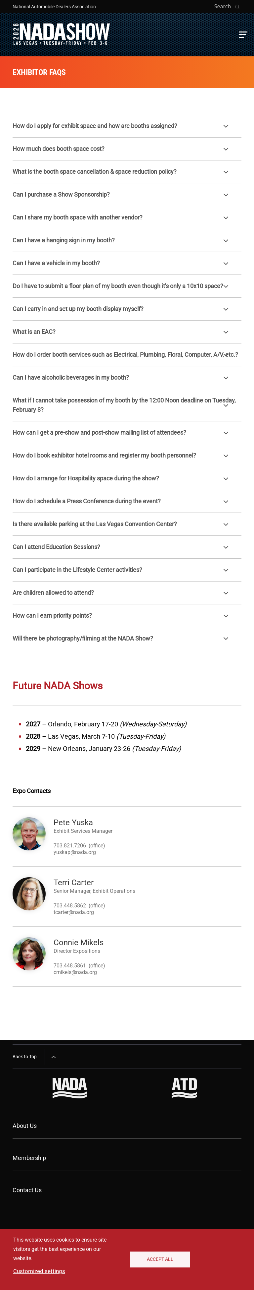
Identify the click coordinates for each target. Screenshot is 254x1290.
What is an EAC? (122, 335)
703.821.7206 (70, 845)
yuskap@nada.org (75, 852)
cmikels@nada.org (75, 972)
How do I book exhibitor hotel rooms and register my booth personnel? (122, 458)
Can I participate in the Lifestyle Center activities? (122, 573)
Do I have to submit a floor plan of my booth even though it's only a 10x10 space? (122, 289)
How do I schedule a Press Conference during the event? (122, 504)
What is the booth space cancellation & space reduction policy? (122, 175)
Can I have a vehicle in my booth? (122, 266)
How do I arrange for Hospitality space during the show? (122, 481)
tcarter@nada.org (74, 912)
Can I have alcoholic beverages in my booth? (122, 381)
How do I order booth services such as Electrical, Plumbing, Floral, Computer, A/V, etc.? (125, 358)
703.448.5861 (70, 965)
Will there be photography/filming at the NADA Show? (122, 641)
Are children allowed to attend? (122, 596)
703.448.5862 (70, 905)
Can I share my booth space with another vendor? (122, 220)
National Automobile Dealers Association (54, 6)
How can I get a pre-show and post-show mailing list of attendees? (122, 436)
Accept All (160, 1259)
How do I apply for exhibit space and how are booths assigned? (122, 129)
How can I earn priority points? (122, 619)
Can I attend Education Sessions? (122, 550)
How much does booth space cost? (122, 152)
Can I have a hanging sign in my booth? (122, 243)
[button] (243, 34)
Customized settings (39, 1271)
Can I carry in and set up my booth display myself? (122, 312)
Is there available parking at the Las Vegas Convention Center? (122, 527)
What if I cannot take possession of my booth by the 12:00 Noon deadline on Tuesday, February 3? (124, 406)
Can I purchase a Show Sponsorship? (122, 198)
